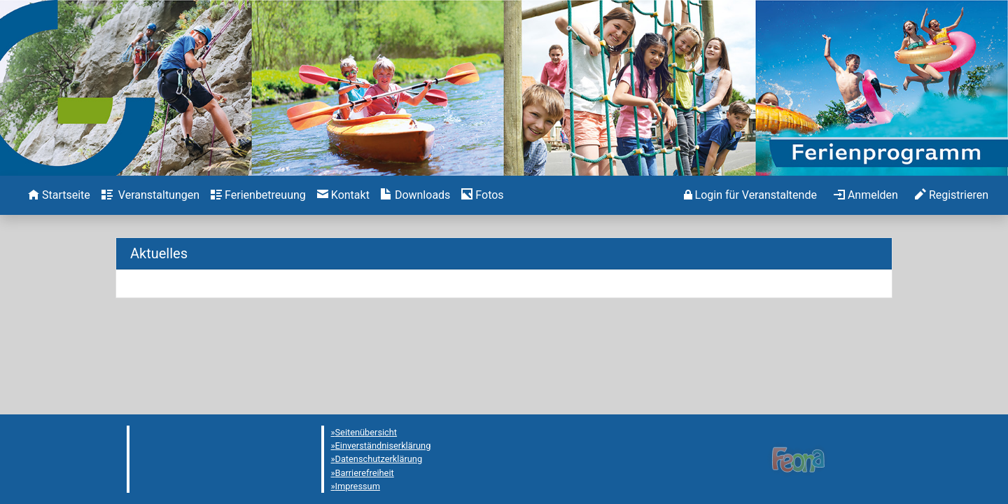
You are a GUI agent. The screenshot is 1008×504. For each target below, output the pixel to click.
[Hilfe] (482, 195)
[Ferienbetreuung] (258, 195)
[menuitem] (59, 195)
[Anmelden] (750, 195)
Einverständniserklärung (383, 445)
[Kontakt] (343, 195)
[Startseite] (59, 195)
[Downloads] (415, 195)
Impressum (357, 486)
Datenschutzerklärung (379, 459)
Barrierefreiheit (364, 473)
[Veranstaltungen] (150, 195)
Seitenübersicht (366, 432)
